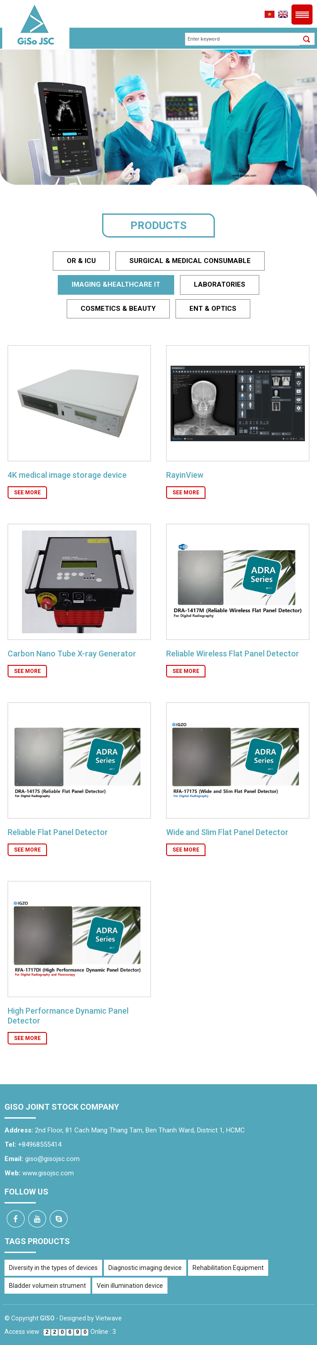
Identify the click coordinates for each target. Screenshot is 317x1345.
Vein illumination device (130, 1285)
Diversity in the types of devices (53, 1267)
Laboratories (219, 284)
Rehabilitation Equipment (228, 1267)
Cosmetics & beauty (118, 309)
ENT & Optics (212, 309)
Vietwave (108, 1318)
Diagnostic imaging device (145, 1267)
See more (27, 492)
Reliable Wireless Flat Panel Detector (232, 653)
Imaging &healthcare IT (116, 284)
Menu (302, 14)
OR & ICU (81, 261)
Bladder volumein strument (47, 1285)
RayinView (184, 475)
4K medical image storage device (67, 475)
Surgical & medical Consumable (190, 261)
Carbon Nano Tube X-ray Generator (72, 653)
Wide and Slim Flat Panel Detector (227, 832)
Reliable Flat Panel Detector (58, 832)
